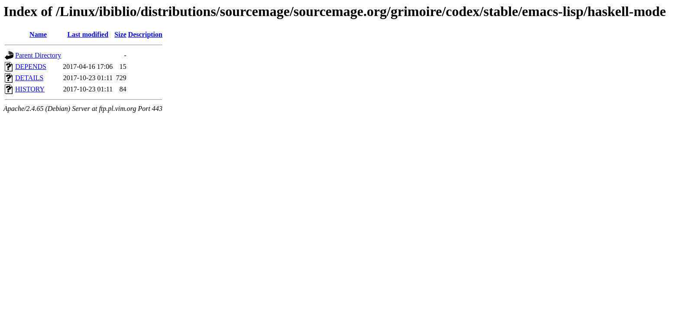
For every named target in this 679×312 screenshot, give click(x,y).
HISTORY (30, 89)
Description (145, 34)
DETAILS (29, 77)
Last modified (87, 34)
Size (120, 34)
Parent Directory (38, 55)
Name (38, 34)
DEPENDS (30, 66)
